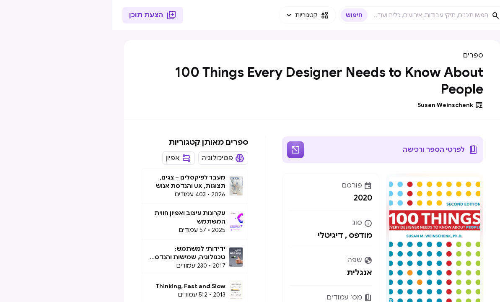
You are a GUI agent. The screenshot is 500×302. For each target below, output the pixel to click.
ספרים (361, 55)
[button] (195, 15)
